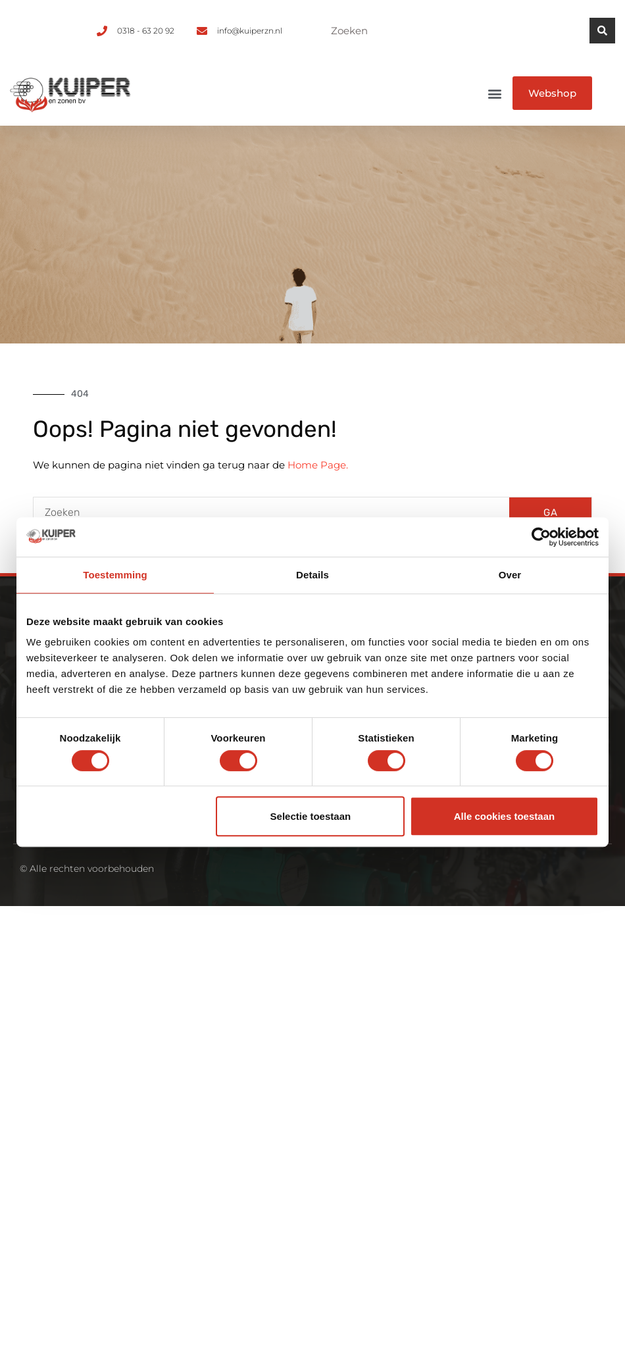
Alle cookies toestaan (504, 816)
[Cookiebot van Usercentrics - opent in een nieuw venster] (541, 537)
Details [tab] (312, 574)
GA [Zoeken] (550, 512)
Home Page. (318, 465)
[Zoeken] (602, 30)
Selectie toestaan (310, 816)
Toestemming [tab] (115, 574)
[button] (495, 93)
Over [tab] (510, 574)
